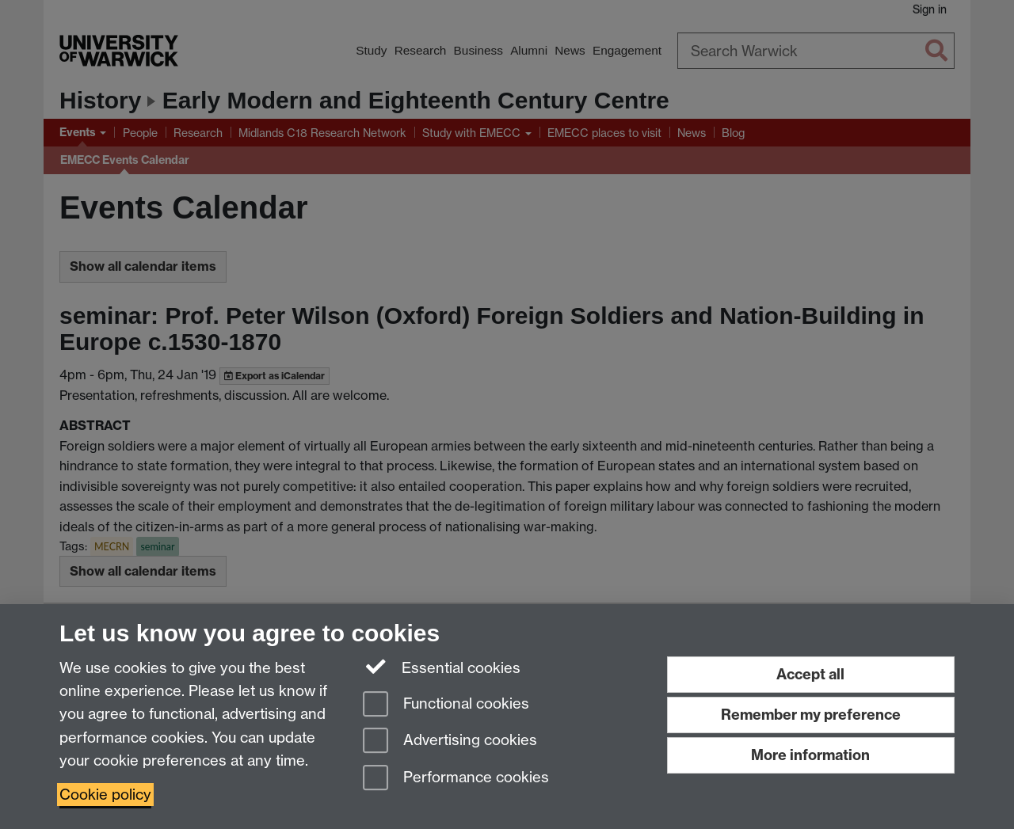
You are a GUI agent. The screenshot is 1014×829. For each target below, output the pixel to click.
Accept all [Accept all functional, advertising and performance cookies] (810, 674)
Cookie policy (105, 794)
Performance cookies (456, 778)
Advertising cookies (450, 741)
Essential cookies (441, 666)
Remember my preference (811, 714)
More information (810, 755)
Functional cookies (446, 705)
